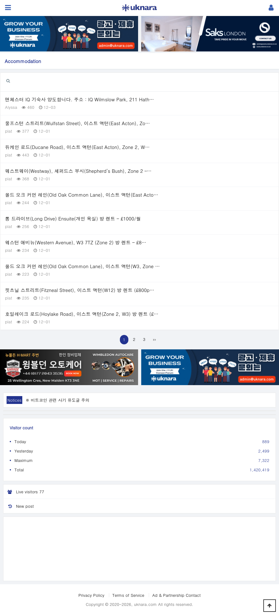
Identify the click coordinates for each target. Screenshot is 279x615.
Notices (14, 400)
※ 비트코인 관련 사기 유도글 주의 (57, 400)
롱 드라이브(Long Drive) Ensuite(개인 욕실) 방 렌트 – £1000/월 (73, 218)
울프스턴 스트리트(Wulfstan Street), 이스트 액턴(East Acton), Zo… (77, 123)
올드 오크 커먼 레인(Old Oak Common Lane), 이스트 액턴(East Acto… (81, 194)
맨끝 (154, 339)
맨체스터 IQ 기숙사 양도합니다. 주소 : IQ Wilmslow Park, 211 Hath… (79, 99)
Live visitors (24, 492)
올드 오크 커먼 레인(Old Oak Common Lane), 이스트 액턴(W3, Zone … (82, 266)
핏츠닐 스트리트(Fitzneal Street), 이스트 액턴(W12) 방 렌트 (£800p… (79, 290)
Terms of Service (128, 595)
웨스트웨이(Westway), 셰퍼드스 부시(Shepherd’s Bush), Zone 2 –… (78, 170)
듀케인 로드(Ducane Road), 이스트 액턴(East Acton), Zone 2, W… (77, 147)
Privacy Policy (91, 595)
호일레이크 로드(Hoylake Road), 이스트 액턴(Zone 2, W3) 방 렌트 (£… (81, 313)
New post (18, 506)
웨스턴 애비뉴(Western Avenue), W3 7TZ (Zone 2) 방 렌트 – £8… (75, 242)
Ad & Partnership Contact (176, 595)
